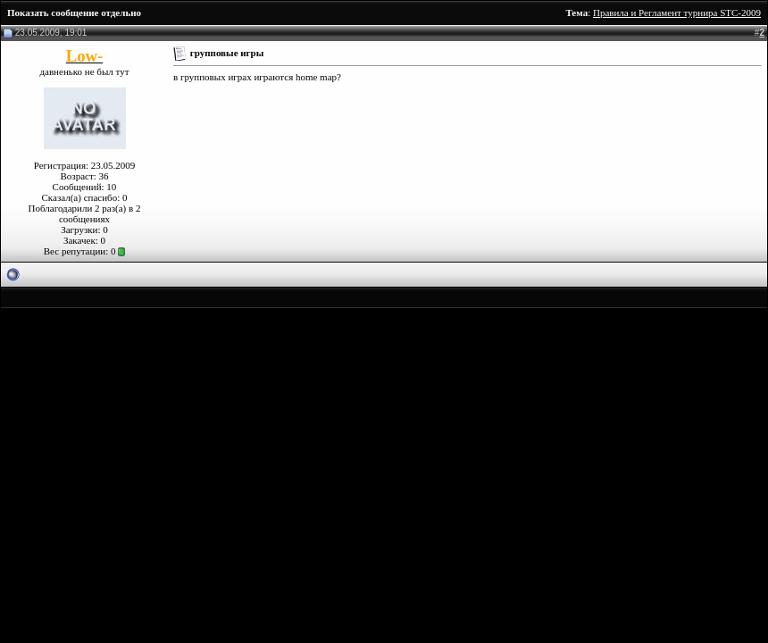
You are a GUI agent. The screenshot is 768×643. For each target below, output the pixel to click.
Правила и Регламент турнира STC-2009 (677, 12)
